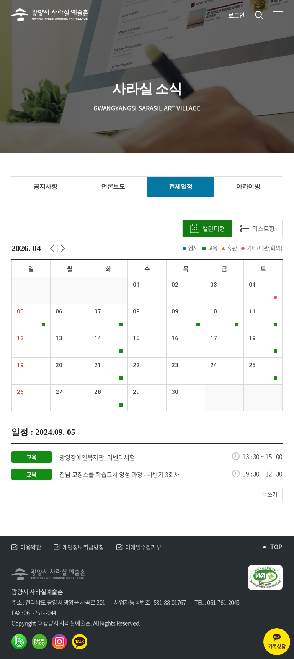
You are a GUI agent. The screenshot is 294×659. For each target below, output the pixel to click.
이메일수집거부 (143, 547)
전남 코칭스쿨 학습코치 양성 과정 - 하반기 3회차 (119, 474)
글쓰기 (270, 494)
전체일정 (181, 186)
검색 (259, 15)
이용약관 (30, 547)
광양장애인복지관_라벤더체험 (97, 457)
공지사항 (45, 186)
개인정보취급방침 (83, 547)
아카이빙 (248, 186)
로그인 (236, 15)
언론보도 (113, 186)
